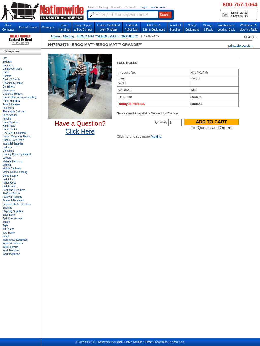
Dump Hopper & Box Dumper (83, 27)
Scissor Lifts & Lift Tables (17, 204)
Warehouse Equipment (15, 239)
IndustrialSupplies (175, 27)
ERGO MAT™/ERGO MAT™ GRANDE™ (107, 36)
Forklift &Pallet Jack (131, 27)
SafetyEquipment (192, 27)
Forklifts (7, 118)
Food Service (10, 115)
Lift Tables (8, 150)
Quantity (161, 122)
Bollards (7, 61)
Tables (6, 222)
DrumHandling (63, 27)
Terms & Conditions (156, 342)
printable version (240, 45)
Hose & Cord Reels (13, 140)
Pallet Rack (9, 186)
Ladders (7, 147)
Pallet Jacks (9, 182)
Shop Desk (9, 214)
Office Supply (10, 175)
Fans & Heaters (11, 104)
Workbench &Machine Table (248, 27)
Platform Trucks (11, 193)
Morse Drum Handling (15, 172)
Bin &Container (8, 27)
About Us (177, 342)
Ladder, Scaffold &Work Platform (108, 27)
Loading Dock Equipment (17, 154)
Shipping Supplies (13, 211)
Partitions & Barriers (14, 190)
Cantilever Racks (12, 68)
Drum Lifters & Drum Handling (19, 97)
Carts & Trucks (28, 27)
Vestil (6, 236)
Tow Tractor (9, 232)
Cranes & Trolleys (13, 93)
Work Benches (11, 250)
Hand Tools (9, 125)
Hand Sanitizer (11, 122)
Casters (7, 76)
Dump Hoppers (11, 100)
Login (144, 7)
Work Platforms (11, 254)
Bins (5, 58)
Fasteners (8, 108)
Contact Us (131, 7)
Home (55, 36)
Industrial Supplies (13, 143)
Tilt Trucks (8, 229)
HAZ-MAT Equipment (14, 133)
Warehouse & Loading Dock (226, 27)
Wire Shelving (10, 247)
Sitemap (137, 342)
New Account (158, 7)
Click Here (79, 131)
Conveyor (48, 27)
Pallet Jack (9, 179)
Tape (5, 225)
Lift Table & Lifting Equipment (154, 27)
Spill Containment (12, 218)
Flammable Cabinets (14, 111)
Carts (6, 72)
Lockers (7, 157)
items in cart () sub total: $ (235, 14)
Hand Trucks (10, 129)
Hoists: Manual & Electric (17, 136)
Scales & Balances (13, 200)
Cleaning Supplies (13, 83)
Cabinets (7, 65)
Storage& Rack (208, 27)
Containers (9, 86)
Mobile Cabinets (12, 168)
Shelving (7, 207)
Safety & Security (12, 197)
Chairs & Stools (11, 79)
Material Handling (98, 7)
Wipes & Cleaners (13, 243)
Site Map (116, 7)
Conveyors (9, 90)
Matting (68, 36)
